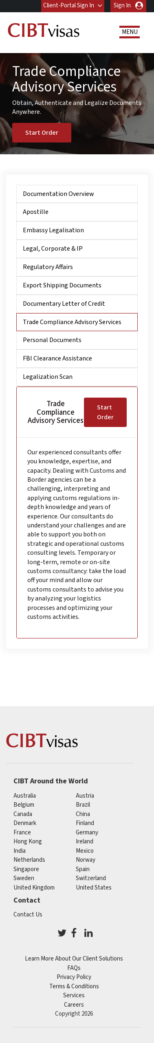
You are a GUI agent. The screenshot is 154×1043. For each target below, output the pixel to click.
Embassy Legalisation (53, 230)
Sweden (23, 878)
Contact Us (27, 914)
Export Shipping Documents (62, 285)
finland (85, 823)
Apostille (35, 211)
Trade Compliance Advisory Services (72, 321)
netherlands (29, 860)
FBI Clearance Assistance (57, 358)
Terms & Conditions (74, 986)
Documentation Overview (58, 193)
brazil (83, 805)
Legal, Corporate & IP (53, 248)
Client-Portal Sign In (68, 5)
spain (83, 869)
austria (85, 796)
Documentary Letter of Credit (64, 303)
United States (94, 887)
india (19, 851)
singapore (26, 869)
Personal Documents (52, 340)
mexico (85, 851)
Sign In (122, 5)
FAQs (74, 968)
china (83, 814)
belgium (23, 805)
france (22, 832)
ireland (84, 841)
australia (24, 796)
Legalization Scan (48, 376)
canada (22, 814)
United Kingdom (34, 887)
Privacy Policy (74, 977)
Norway (85, 860)
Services (74, 995)
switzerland (91, 878)
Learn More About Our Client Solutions (74, 958)
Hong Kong (27, 841)
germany (87, 832)
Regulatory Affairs (48, 266)
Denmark (24, 823)
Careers (74, 1005)
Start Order (41, 132)
